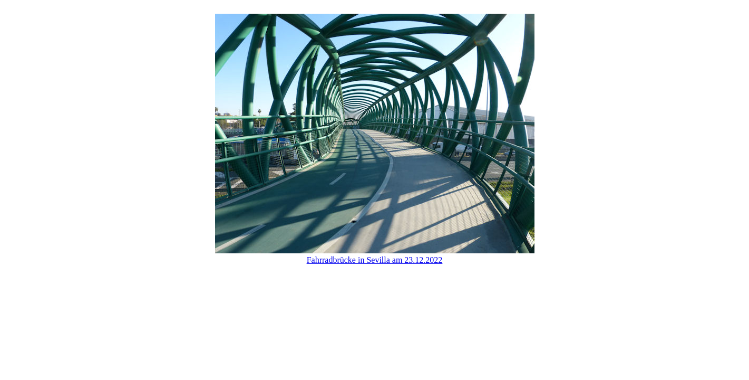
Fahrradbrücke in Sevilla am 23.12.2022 (375, 259)
